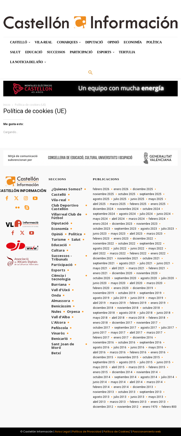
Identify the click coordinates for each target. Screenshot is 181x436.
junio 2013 (137, 396)
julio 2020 (167, 278)
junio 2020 (100, 283)
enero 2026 (121, 189)
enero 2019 (158, 303)
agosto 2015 (127, 362)
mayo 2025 (155, 199)
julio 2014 (167, 377)
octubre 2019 (126, 293)
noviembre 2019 (103, 293)
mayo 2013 (155, 396)
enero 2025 (158, 204)
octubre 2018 (151, 307)
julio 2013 (120, 396)
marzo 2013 (118, 401)
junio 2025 (137, 199)
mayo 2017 (118, 332)
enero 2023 (121, 238)
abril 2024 (118, 218)
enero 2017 (121, 337)
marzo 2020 (154, 283)
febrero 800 (169, 406)
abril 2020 (136, 283)
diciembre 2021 (103, 258)
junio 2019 (137, 298)
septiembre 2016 (150, 342)
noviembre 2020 (146, 273)
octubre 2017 (101, 327)
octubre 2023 (101, 228)
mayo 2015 (100, 367)
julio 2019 (120, 298)
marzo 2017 (154, 332)
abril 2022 (99, 253)
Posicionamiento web (146, 431)
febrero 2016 (138, 352)
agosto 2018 (127, 312)
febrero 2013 (138, 401)
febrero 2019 (138, 303)
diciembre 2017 (122, 322)
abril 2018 (118, 317)
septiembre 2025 (150, 194)
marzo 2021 (136, 268)
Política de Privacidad (86, 431)
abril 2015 (118, 367)
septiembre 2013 (150, 392)
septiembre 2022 (150, 243)
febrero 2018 (157, 317)
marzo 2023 (154, 233)
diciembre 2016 (143, 337)
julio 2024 (146, 213)
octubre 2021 (151, 258)
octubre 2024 (151, 209)
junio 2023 (100, 233)
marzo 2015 (136, 367)
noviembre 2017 (146, 322)
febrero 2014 (101, 387)
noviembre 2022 (103, 243)
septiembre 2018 (104, 312)
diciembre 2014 (122, 372)
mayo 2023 (118, 233)
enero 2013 (158, 401)
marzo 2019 (118, 303)
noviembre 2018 (127, 307)
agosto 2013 (101, 396)
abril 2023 (136, 233)
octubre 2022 (126, 243)
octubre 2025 (126, 194)
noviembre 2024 (127, 209)
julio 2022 (120, 248)
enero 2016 (158, 352)
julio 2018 (146, 312)
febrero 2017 (101, 337)
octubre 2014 (101, 377)
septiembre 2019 (150, 293)
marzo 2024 (136, 218)
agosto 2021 (127, 263)
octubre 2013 (126, 392)
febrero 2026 (101, 189)
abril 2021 (118, 268)
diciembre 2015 (103, 357)
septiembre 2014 (125, 377)
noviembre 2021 (127, 258)
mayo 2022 (155, 248)
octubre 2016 (126, 342)
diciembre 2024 (103, 209)
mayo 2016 (155, 347)
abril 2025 (99, 204)
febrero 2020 (101, 288)
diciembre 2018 (103, 307)
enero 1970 (150, 406)
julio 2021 (146, 263)
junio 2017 (100, 332)
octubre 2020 (101, 278)
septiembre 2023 (125, 228)
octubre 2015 (151, 357)
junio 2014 (100, 382)
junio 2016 (137, 347)
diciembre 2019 (143, 288)
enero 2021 (100, 273)
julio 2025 (120, 199)
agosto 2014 (148, 377)
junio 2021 (163, 263)
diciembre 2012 (103, 406)
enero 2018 (100, 322)
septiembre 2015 (104, 362)
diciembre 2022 (143, 238)
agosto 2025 (101, 199)
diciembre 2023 (122, 223)
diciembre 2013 (143, 387)
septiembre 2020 (125, 278)
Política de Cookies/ (116, 431)
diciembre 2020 (122, 273)
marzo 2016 (118, 352)
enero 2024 (100, 223)
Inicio (6, 105)
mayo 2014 (118, 382)
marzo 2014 (154, 382)
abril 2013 (99, 401)
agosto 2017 (148, 327)
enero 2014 (121, 387)
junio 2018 (163, 312)
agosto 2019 (101, 298)
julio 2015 (146, 362)
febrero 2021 (157, 268)
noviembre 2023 (146, 223)
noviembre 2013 (103, 392)
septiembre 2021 (104, 263)
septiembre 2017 (125, 327)
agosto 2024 (127, 213)
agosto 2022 (101, 248)
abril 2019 (99, 303)
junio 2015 (163, 362)
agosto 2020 (148, 278)
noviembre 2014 (146, 372)
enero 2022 (158, 253)
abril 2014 (136, 382)
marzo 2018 (136, 317)
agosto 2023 (148, 228)
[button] (90, 72)
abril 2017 (136, 332)
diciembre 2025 (143, 189)
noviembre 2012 (127, 406)
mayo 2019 (155, 298)
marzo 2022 (118, 253)
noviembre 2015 (127, 357)
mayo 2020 (118, 283)
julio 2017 (167, 327)
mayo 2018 (100, 317)
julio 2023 (167, 228)
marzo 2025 (118, 204)
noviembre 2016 (103, 342)
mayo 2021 (100, 268)
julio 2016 (120, 347)
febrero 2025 (138, 204)
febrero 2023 (101, 238)
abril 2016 (99, 352)
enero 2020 (121, 288)
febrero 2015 (157, 367)
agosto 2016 (101, 347)
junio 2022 (137, 248)
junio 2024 (163, 213)
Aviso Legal (62, 431)
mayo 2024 (100, 218)
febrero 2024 (157, 218)
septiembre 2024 (104, 213)
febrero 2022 (138, 253)
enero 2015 (100, 372)
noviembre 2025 (103, 194)
